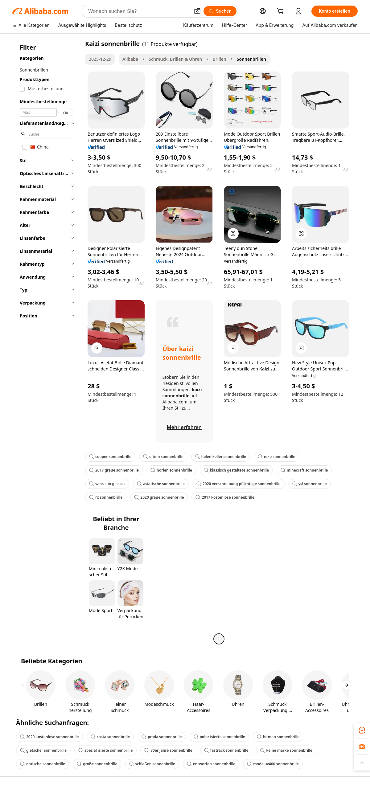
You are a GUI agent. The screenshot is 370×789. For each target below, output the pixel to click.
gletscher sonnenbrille (43, 750)
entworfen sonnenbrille (211, 764)
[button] (197, 11)
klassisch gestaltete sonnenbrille (236, 470)
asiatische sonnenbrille (161, 483)
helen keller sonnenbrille (220, 456)
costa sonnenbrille (110, 736)
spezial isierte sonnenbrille (105, 750)
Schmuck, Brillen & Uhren (175, 59)
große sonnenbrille (97, 764)
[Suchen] (220, 11)
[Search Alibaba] (138, 11)
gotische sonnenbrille (42, 764)
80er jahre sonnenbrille (168, 750)
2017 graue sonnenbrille (114, 470)
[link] (362, 730)
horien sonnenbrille (171, 470)
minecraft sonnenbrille (304, 470)
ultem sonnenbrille (163, 456)
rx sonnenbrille (105, 497)
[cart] (281, 11)
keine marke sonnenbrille (286, 750)
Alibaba (130, 59)
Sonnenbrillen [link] (251, 59)
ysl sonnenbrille (309, 483)
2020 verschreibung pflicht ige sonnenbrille (238, 483)
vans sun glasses (107, 483)
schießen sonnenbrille (152, 764)
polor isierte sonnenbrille (219, 736)
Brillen (219, 59)
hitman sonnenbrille (278, 736)
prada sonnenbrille (162, 736)
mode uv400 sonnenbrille (273, 764)
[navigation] (47, 342)
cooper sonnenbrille (110, 456)
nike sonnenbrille (276, 456)
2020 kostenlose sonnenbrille (49, 736)
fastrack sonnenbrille (226, 750)
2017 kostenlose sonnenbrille (224, 497)
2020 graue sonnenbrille (159, 497)
